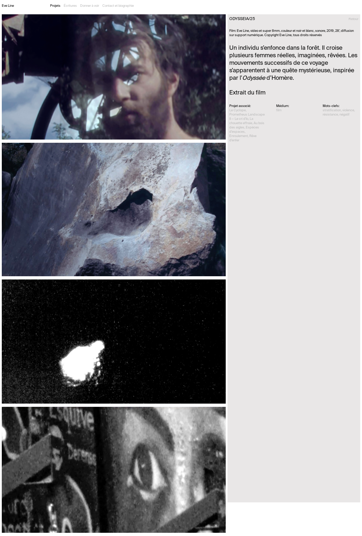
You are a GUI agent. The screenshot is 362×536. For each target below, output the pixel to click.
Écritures (70, 6)
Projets (55, 6)
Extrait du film (247, 93)
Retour (353, 19)
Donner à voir (89, 6)
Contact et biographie (118, 6)
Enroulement (238, 136)
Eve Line (8, 6)
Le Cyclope (237, 110)
